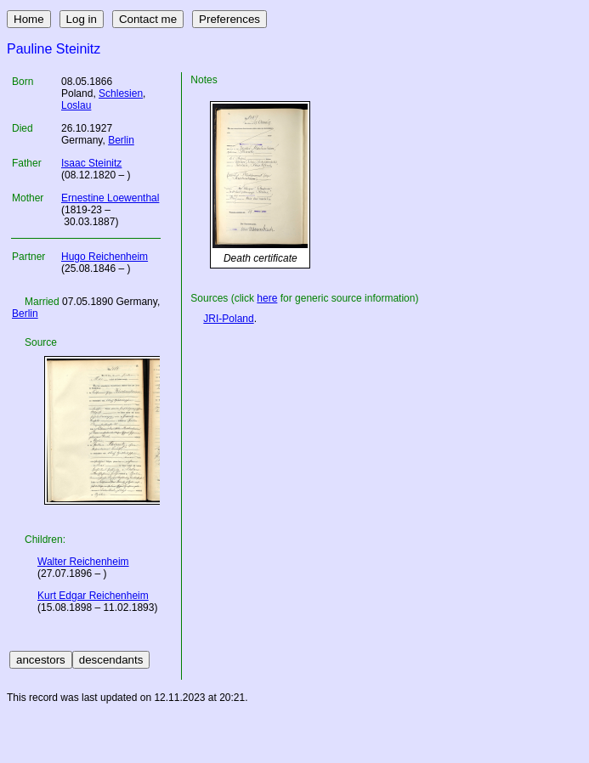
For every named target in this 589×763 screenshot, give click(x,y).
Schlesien (121, 93)
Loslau (76, 105)
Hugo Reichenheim (104, 257)
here (267, 298)
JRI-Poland (228, 319)
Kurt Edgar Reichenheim (93, 596)
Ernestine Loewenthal (110, 198)
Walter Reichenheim (83, 562)
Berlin (121, 140)
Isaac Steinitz (91, 163)
